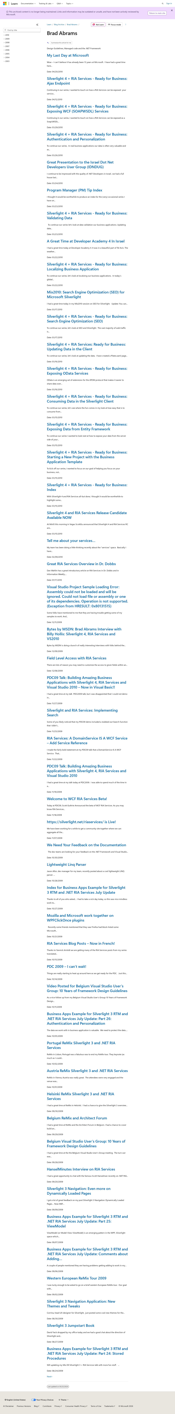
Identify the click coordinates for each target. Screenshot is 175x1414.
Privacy (57, 1406)
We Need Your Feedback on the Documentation (86, 844)
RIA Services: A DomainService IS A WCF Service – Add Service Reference (87, 740)
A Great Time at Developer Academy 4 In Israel (86, 241)
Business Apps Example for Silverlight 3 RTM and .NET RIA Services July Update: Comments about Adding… (87, 1254)
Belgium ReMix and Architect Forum (77, 1117)
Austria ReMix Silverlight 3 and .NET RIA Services (87, 1070)
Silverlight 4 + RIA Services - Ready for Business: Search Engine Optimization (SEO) (87, 318)
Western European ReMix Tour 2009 (76, 1278)
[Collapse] (37, 24)
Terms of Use (96, 1406)
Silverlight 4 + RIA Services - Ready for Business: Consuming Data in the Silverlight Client (87, 398)
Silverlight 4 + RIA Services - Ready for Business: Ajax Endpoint (87, 80)
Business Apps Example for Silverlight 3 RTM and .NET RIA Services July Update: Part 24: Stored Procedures (87, 1353)
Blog (36, 1406)
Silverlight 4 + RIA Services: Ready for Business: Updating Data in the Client (86, 346)
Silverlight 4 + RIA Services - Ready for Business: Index (87, 487)
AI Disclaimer (8, 1406)
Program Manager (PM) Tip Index (74, 190)
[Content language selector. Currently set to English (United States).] (15, 1400)
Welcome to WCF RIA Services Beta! (77, 798)
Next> (50, 1376)
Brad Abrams (72, 24)
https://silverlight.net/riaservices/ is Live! (81, 821)
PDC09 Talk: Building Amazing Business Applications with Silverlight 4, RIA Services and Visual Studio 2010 (86, 771)
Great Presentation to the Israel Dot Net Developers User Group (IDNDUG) (80, 164)
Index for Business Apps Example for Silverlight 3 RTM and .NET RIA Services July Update (86, 890)
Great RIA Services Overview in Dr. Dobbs (81, 563)
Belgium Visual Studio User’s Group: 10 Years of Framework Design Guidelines (86, 1143)
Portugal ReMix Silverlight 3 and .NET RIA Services (81, 1045)
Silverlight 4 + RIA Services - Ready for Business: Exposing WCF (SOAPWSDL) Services (87, 108)
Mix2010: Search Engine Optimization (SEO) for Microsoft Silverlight (86, 294)
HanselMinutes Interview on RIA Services (81, 1169)
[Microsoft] (5, 3)
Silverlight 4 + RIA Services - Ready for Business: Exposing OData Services (87, 370)
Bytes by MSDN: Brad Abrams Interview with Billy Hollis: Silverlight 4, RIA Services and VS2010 (84, 633)
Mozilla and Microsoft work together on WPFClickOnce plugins (80, 917)
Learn (49, 24)
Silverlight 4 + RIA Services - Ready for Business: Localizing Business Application (87, 266)
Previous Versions (24, 1406)
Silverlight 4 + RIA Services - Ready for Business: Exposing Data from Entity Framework (87, 426)
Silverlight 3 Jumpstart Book (70, 1325)
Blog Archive (59, 24)
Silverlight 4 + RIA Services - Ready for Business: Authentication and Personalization (87, 136)
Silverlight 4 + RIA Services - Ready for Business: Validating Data (87, 215)
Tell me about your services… (71, 540)
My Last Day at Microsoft (68, 55)
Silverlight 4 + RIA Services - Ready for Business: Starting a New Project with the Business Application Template (87, 457)
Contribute (47, 1406)
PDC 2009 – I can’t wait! (66, 966)
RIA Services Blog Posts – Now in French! (81, 943)
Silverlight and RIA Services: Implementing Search (82, 712)
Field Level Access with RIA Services (76, 657)
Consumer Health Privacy (75, 1406)
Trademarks (109, 1406)
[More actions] (125, 24)
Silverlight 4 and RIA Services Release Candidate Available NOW (87, 515)
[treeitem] (22, 35)
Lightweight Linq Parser (66, 864)
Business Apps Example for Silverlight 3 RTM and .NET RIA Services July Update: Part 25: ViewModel (87, 1221)
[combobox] (22, 30)
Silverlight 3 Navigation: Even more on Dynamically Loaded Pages (78, 1191)
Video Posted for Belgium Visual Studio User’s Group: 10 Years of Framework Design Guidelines (87, 988)
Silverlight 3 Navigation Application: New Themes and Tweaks (81, 1303)
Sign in (169, 3)
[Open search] (162, 3)
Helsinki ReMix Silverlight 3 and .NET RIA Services (80, 1096)
